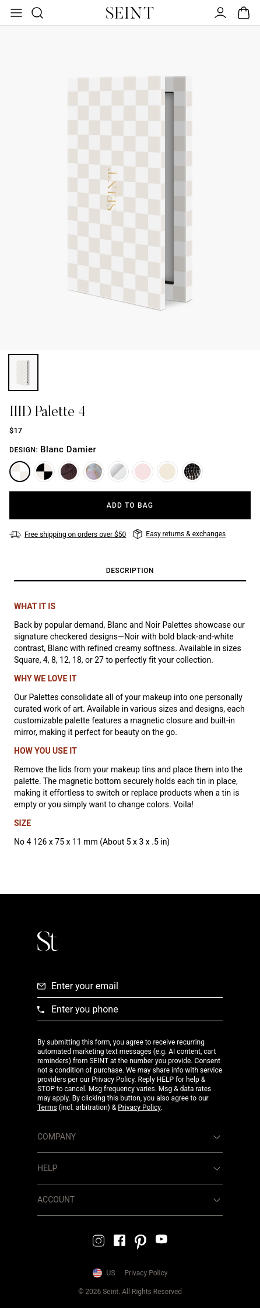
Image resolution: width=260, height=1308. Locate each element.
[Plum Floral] (69, 471)
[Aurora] (143, 471)
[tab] (130, 571)
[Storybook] (167, 471)
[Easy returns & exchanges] (179, 534)
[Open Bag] (244, 13)
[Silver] (118, 471)
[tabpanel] (130, 724)
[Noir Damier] (44, 471)
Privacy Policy (139, 1107)
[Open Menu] (15, 13)
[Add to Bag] (130, 505)
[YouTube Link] (161, 1239)
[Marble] (94, 471)
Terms (47, 1107)
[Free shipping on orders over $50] (67, 534)
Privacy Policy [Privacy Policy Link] (146, 1273)
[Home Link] (130, 13)
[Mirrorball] (192, 471)
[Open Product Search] (36, 13)
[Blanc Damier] (20, 471)
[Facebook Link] (119, 1240)
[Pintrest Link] (140, 1242)
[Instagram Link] (98, 1241)
